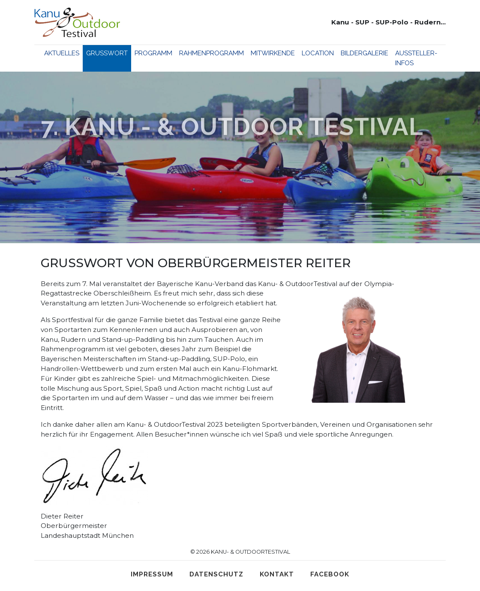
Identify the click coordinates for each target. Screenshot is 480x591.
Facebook (329, 574)
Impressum (152, 574)
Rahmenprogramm (211, 53)
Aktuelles (61, 53)
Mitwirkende (273, 53)
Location (318, 53)
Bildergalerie (364, 53)
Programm (153, 53)
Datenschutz (216, 574)
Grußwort (107, 53)
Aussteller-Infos (416, 58)
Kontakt (277, 574)
